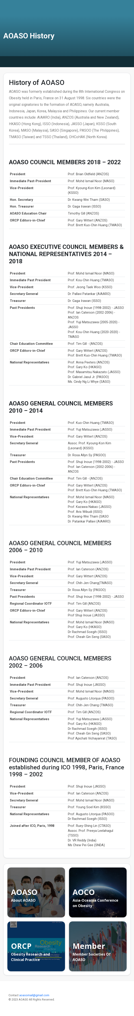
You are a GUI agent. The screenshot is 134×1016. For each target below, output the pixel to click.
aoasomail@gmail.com (34, 995)
